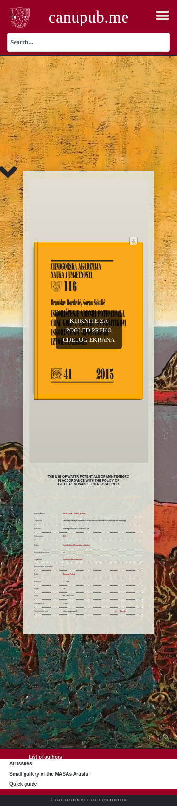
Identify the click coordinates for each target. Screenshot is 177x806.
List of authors (45, 757)
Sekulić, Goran (67, 514)
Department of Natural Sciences (72, 560)
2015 (64, 536)
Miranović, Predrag (69, 574)
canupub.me (88, 17)
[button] (162, 15)
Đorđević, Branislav (80, 514)
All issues (20, 763)
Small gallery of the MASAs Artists (48, 774)
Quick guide (23, 784)
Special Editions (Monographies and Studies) (76, 545)
